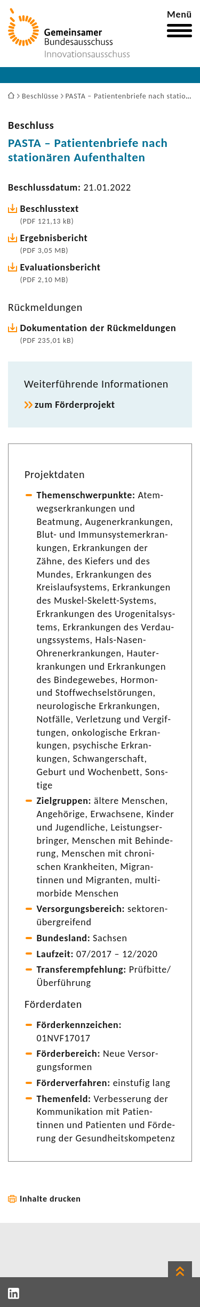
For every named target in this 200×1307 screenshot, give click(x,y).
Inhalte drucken (50, 1199)
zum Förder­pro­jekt (75, 404)
